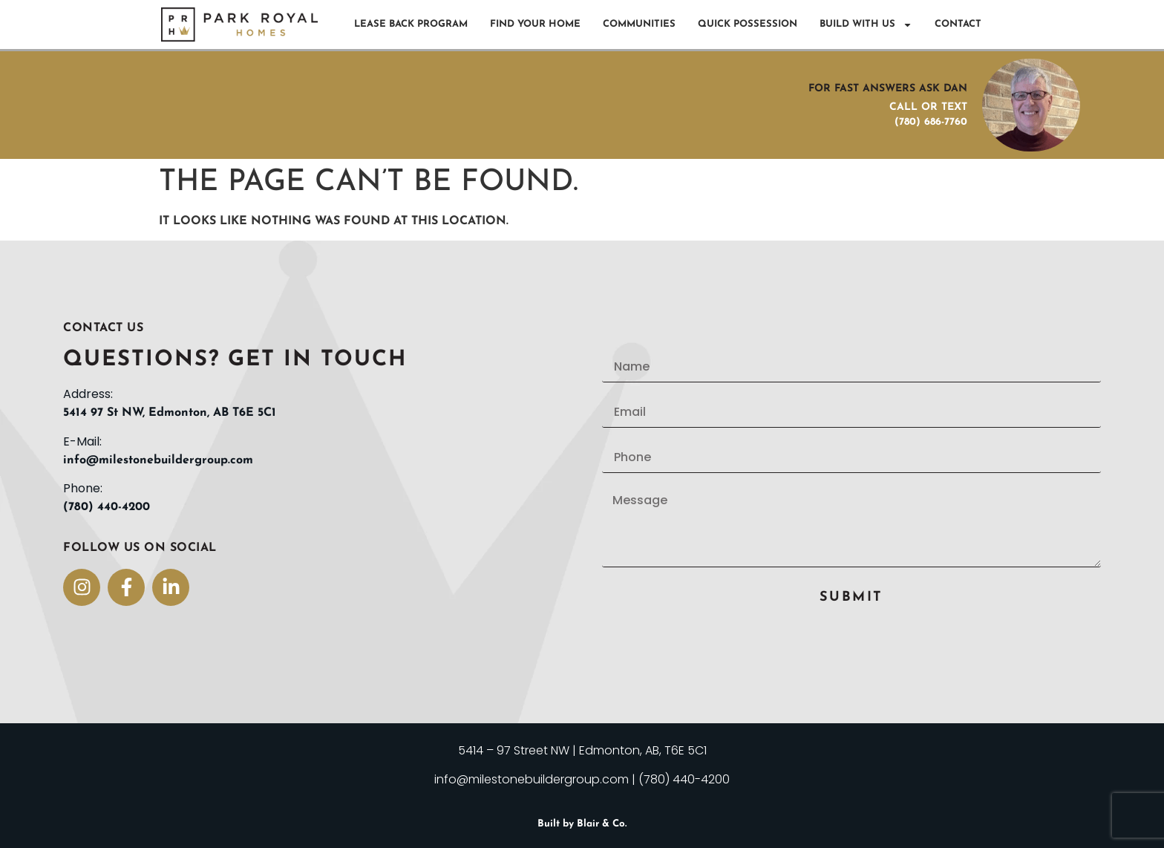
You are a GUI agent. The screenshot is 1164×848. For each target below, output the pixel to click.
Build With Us (866, 25)
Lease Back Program (411, 24)
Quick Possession (747, 24)
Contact (958, 24)
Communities (639, 24)
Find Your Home (535, 24)
